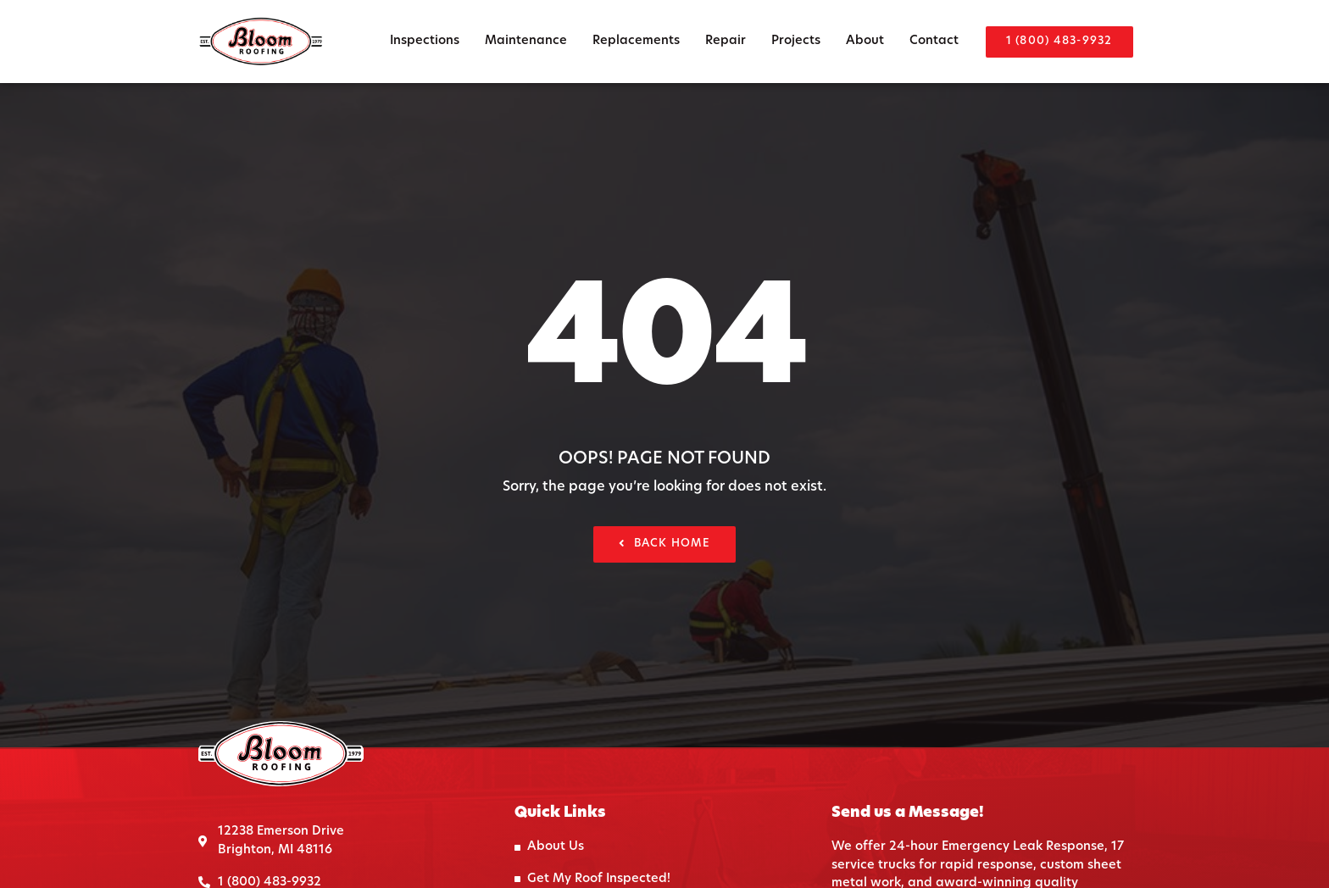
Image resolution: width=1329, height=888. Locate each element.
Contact (934, 41)
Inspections (424, 41)
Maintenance (526, 41)
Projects (795, 41)
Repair (725, 41)
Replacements (636, 41)
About (865, 41)
